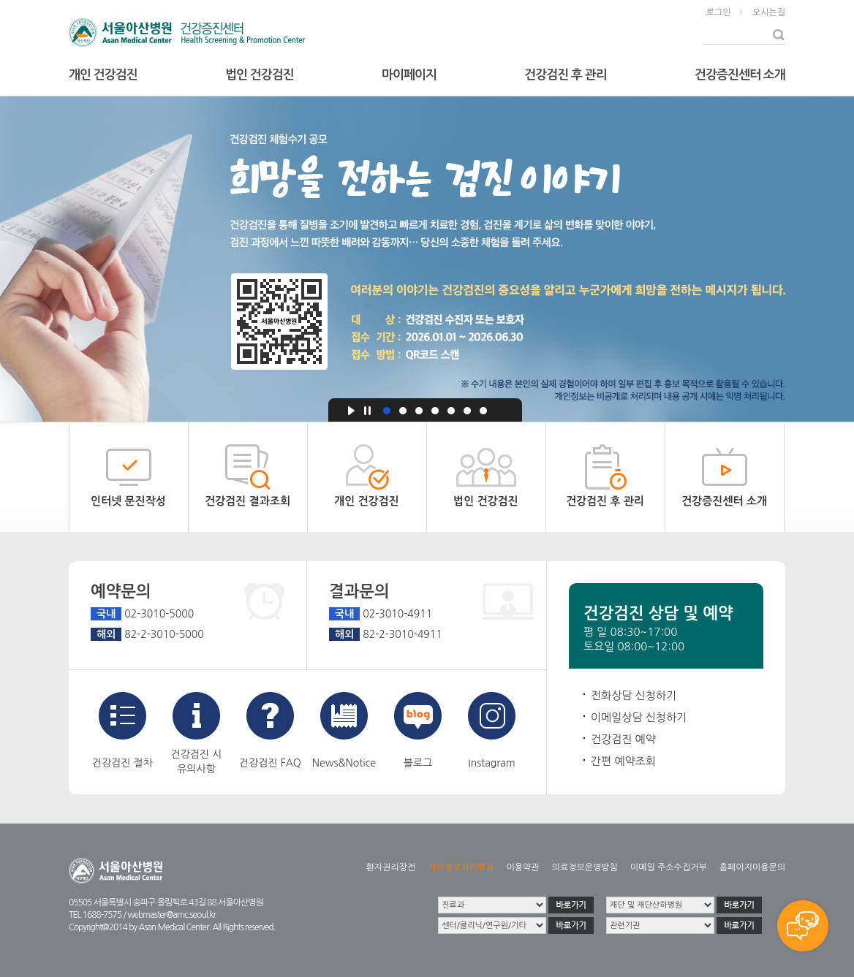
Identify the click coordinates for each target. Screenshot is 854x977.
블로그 (418, 730)
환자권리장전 (391, 867)
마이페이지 (409, 75)
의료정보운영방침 (585, 867)
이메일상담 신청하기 (639, 717)
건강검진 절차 (122, 730)
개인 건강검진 (103, 75)
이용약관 (522, 867)
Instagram (491, 730)
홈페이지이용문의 (752, 867)
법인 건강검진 (259, 75)
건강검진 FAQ (270, 730)
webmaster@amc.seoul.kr (171, 915)
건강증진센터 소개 (740, 75)
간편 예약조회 (623, 761)
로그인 (718, 12)
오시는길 (768, 12)
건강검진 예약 (623, 739)
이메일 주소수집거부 (668, 867)
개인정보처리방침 (461, 867)
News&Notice (344, 730)
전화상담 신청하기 (633, 695)
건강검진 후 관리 (565, 75)
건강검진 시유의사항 (196, 733)
